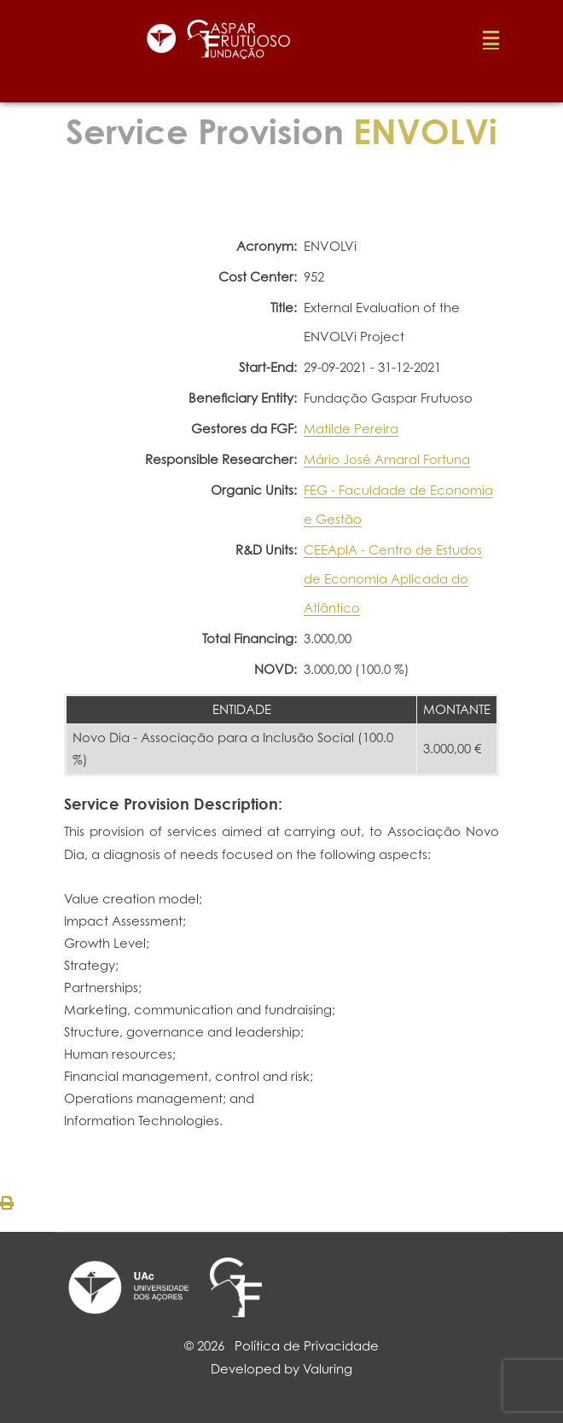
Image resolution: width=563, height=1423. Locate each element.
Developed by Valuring (281, 1369)
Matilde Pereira (351, 429)
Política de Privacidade (307, 1346)
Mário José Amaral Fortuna (387, 459)
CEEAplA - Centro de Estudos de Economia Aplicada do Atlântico (393, 579)
